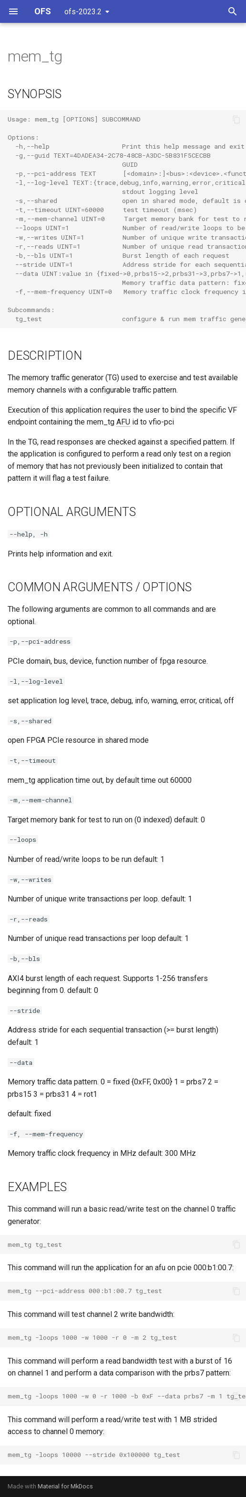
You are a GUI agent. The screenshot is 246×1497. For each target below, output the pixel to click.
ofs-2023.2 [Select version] (83, 11)
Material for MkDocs (65, 1486)
